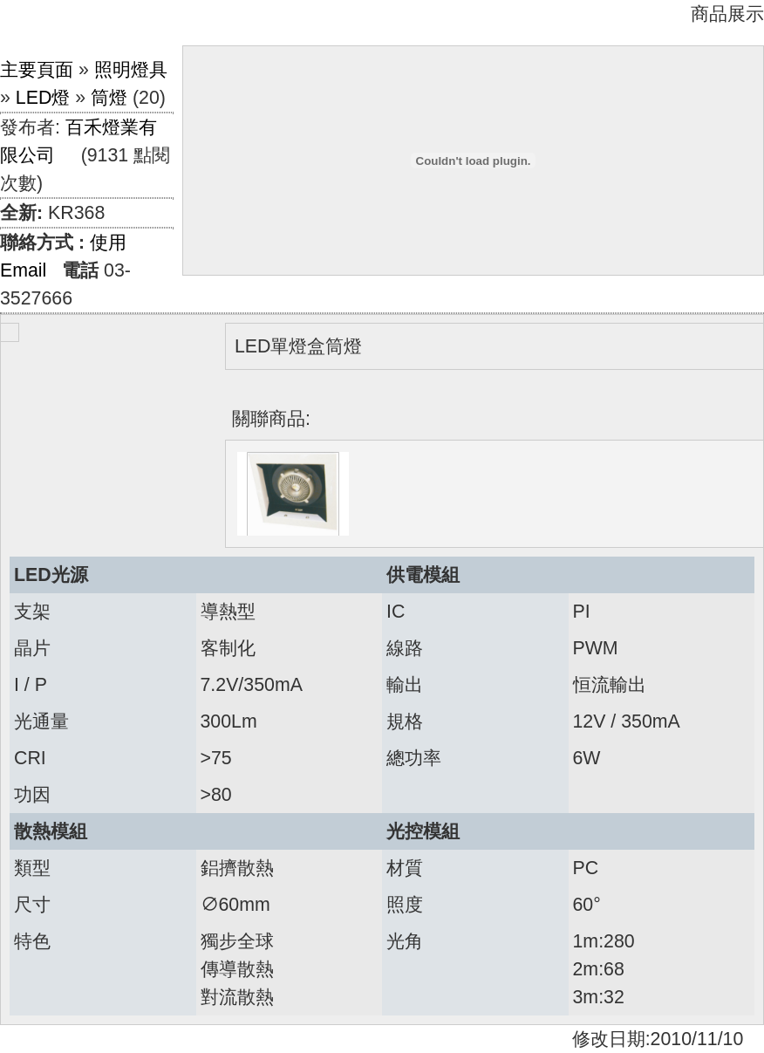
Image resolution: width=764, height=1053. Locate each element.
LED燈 (43, 97)
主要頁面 (36, 69)
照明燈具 (130, 69)
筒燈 (109, 97)
